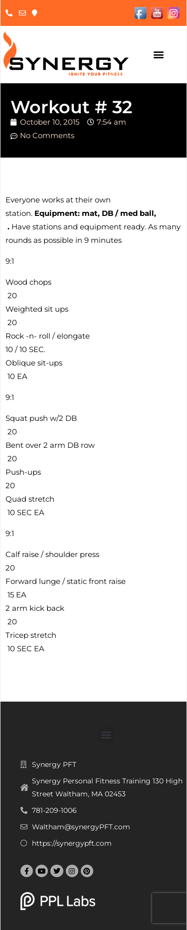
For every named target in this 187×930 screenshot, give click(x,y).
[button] (159, 54)
